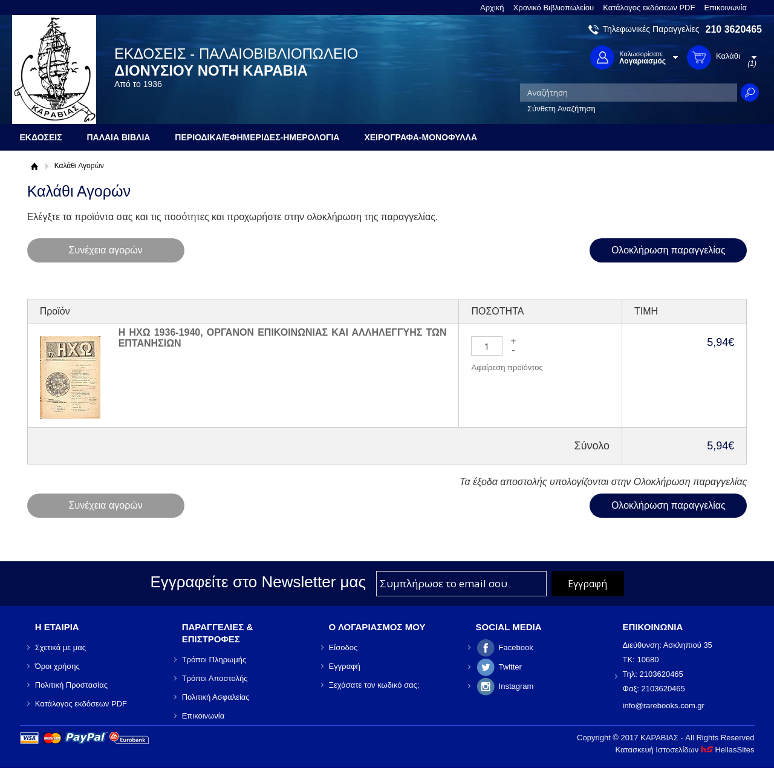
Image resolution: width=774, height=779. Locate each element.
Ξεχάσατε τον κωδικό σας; (374, 684)
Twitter (510, 666)
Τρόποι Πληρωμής (214, 659)
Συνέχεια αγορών (105, 250)
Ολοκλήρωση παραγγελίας (668, 250)
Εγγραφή (344, 666)
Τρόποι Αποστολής (215, 678)
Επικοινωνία (725, 7)
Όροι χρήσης (57, 666)
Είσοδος (343, 647)
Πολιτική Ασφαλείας (216, 697)
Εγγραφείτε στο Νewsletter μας (258, 582)
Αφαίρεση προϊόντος (506, 367)
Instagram (516, 686)
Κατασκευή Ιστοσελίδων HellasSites (685, 749)
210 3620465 (734, 29)
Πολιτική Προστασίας (71, 684)
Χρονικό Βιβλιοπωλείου (553, 7)
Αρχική (492, 7)
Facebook (516, 647)
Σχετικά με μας (60, 647)
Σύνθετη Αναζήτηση (561, 108)
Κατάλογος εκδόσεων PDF (649, 7)
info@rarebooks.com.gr (663, 705)
